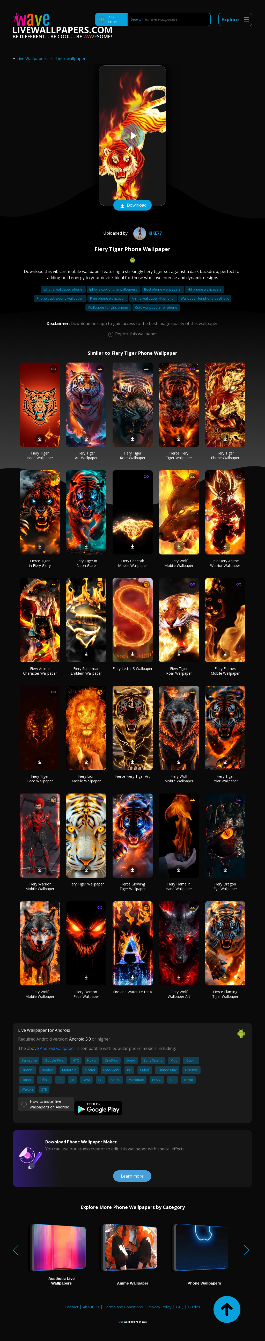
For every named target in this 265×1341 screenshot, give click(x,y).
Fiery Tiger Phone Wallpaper (225, 455)
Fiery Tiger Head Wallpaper (40, 455)
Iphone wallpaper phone (63, 289)
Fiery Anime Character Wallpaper (40, 671)
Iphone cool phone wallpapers (113, 289)
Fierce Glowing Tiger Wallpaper (133, 886)
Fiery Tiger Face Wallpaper (40, 778)
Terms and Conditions (123, 1306)
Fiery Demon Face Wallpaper (86, 994)
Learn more (132, 1176)
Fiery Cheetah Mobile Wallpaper (132, 563)
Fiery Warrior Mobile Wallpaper (39, 886)
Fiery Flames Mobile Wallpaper (225, 671)
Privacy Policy (159, 1306)
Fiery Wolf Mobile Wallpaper (178, 563)
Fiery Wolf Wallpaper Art (179, 994)
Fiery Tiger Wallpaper (86, 884)
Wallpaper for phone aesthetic (205, 298)
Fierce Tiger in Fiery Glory (40, 563)
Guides (194, 1306)
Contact (71, 1306)
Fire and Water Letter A (132, 991)
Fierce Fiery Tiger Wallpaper (179, 455)
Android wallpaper (57, 1048)
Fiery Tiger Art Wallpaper (86, 455)
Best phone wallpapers (162, 289)
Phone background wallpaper (60, 298)
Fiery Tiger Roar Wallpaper (132, 455)
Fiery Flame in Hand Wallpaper (179, 886)
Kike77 (147, 233)
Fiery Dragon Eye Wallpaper (225, 886)
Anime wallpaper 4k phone (153, 298)
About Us (91, 1306)
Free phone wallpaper (108, 298)
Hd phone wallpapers (205, 289)
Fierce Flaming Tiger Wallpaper (225, 994)
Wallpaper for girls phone (108, 307)
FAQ (179, 1306)
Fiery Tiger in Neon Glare (86, 563)
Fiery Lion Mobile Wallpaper (86, 778)
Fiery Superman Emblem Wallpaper (86, 671)
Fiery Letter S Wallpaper (132, 668)
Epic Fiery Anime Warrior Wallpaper (225, 563)
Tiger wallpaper (70, 58)
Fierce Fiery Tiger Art (132, 776)
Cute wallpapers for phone (156, 307)
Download (132, 205)
